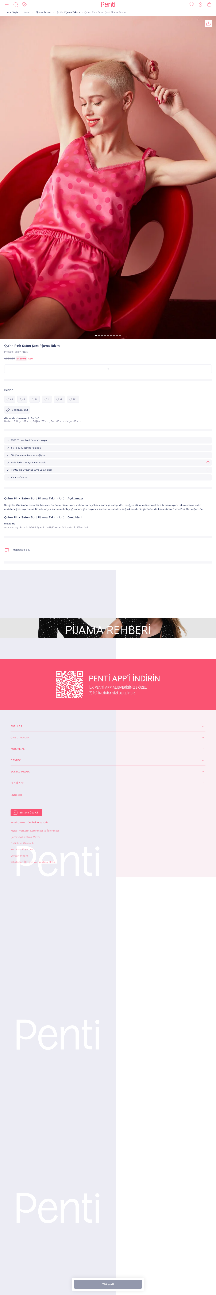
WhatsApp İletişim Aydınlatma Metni (33, 862)
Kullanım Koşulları (22, 849)
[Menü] (6, 4)
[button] (96, 335)
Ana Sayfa (12, 12)
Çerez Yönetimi (19, 855)
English (16, 794)
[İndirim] (24, 4)
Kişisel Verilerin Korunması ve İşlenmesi (35, 830)
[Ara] (15, 4)
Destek (16, 760)
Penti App (17, 782)
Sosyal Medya (20, 771)
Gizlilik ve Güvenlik (22, 843)
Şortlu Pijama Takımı (68, 12)
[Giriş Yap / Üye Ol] (200, 4)
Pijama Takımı (43, 12)
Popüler (16, 726)
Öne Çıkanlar (20, 737)
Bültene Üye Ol (28, 812)
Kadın (27, 12)
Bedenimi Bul (17, 410)
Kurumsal (18, 748)
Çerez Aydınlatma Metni (25, 837)
